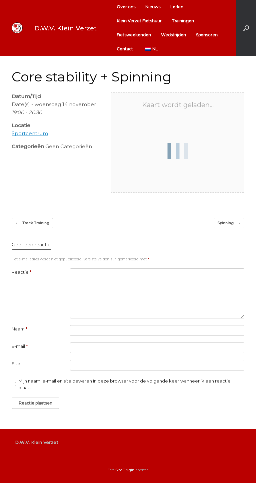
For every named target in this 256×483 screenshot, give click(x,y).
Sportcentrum (30, 133)
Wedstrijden (173, 34)
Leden (176, 6)
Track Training (32, 223)
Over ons (126, 6)
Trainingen (183, 20)
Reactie (21, 272)
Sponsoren (207, 34)
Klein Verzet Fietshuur (139, 20)
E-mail (20, 346)
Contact (125, 48)
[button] (246, 28)
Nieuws (152, 6)
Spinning (229, 223)
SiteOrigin (125, 470)
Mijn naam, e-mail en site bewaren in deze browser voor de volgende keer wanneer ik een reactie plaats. (124, 384)
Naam (19, 328)
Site (16, 363)
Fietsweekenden (134, 34)
